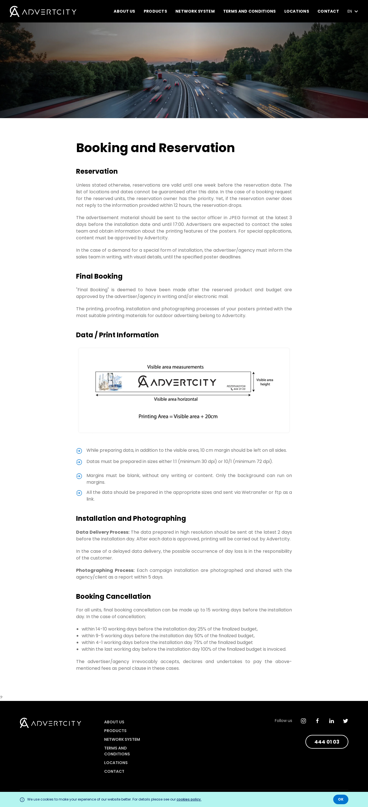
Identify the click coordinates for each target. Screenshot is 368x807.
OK (341, 799)
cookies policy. (189, 799)
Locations (296, 11)
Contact (328, 11)
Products (155, 11)
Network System (195, 11)
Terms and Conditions (249, 11)
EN (353, 11)
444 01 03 (326, 741)
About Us (124, 11)
